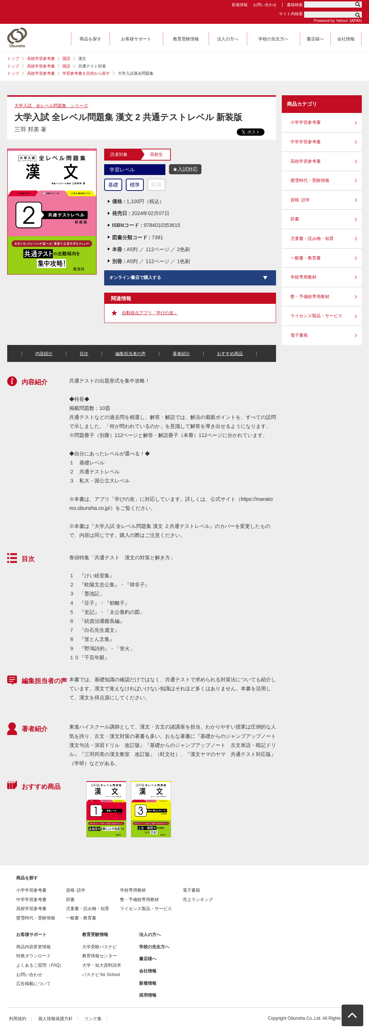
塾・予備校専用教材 (309, 296)
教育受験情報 (95, 934)
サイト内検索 (291, 14)
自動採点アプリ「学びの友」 (150, 312)
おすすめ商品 (230, 353)
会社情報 (147, 971)
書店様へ (147, 958)
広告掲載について (33, 983)
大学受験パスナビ (99, 946)
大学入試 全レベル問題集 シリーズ (51, 105)
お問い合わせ (265, 5)
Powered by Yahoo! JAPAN (338, 20)
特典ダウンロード (33, 955)
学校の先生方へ (154, 946)
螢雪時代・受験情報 (309, 180)
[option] (106, 809)
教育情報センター (99, 955)
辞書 (294, 219)
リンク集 (93, 1018)
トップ (13, 58)
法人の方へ (150, 934)
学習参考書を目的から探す (86, 73)
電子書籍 (299, 335)
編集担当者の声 (130, 353)
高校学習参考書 (41, 58)
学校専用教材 (303, 277)
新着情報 (240, 5)
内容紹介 (44, 353)
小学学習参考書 (305, 122)
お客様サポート (31, 934)
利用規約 (17, 1018)
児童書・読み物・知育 (312, 238)
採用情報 (147, 995)
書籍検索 (295, 5)
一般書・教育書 (305, 258)
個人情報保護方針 (55, 1018)
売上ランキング (198, 899)
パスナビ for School (101, 974)
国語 (66, 58)
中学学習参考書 (305, 141)
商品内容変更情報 (33, 946)
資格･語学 (300, 199)
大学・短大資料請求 (101, 965)
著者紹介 (181, 353)
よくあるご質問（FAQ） (40, 965)
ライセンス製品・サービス (316, 315)
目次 (84, 353)
